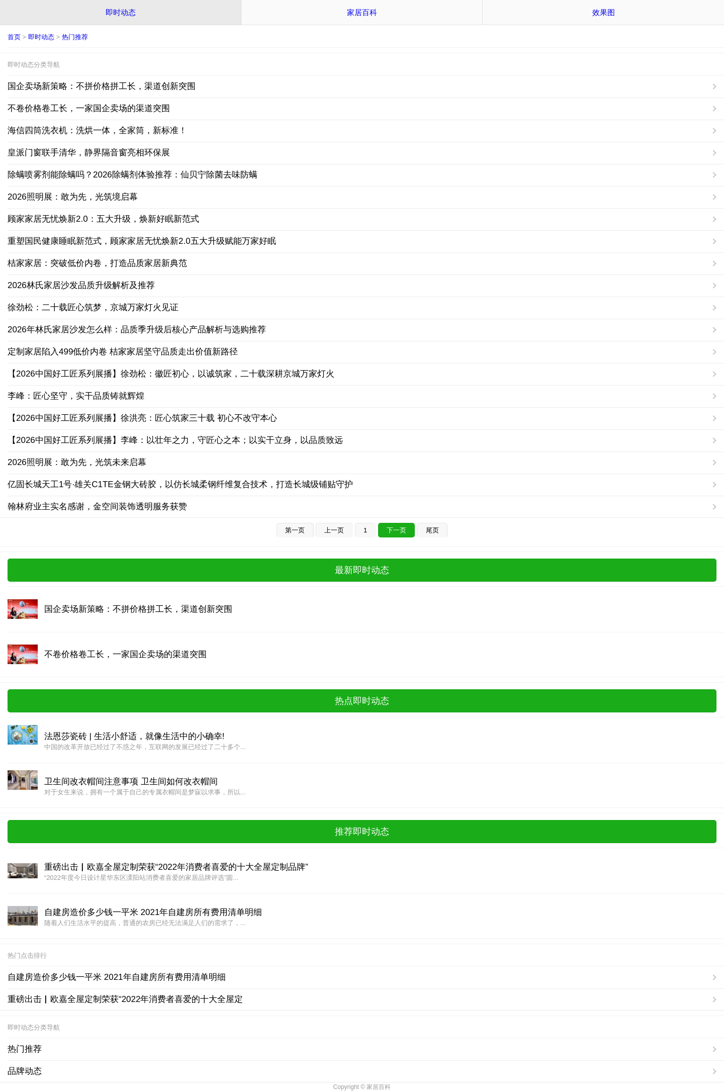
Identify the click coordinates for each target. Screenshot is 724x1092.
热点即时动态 (362, 701)
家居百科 (362, 12)
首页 (14, 37)
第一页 (295, 530)
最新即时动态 (362, 570)
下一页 (396, 530)
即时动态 (121, 12)
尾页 (432, 530)
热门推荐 (75, 37)
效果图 (603, 12)
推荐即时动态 (362, 832)
